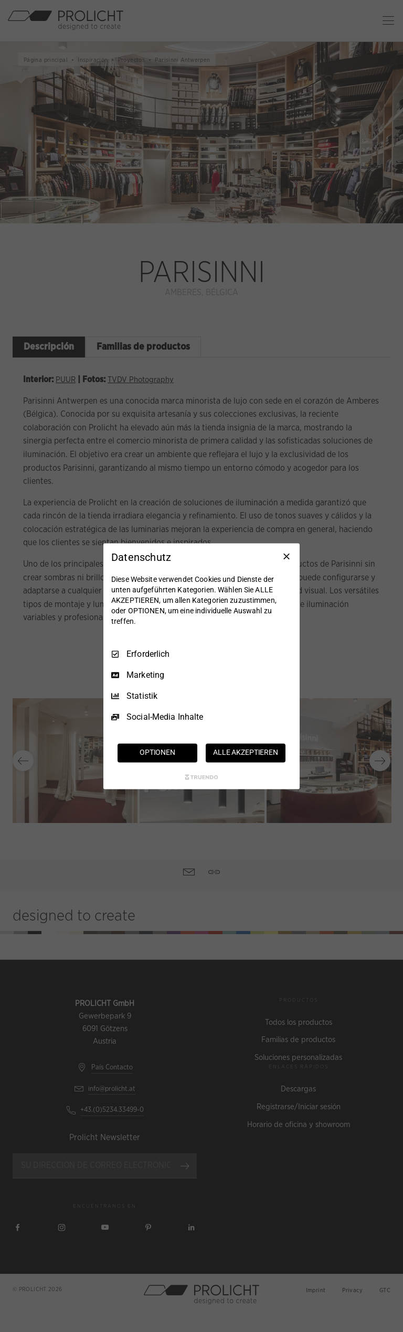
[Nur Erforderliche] (286, 556)
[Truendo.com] (201, 777)
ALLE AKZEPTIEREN (245, 752)
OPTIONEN (157, 752)
